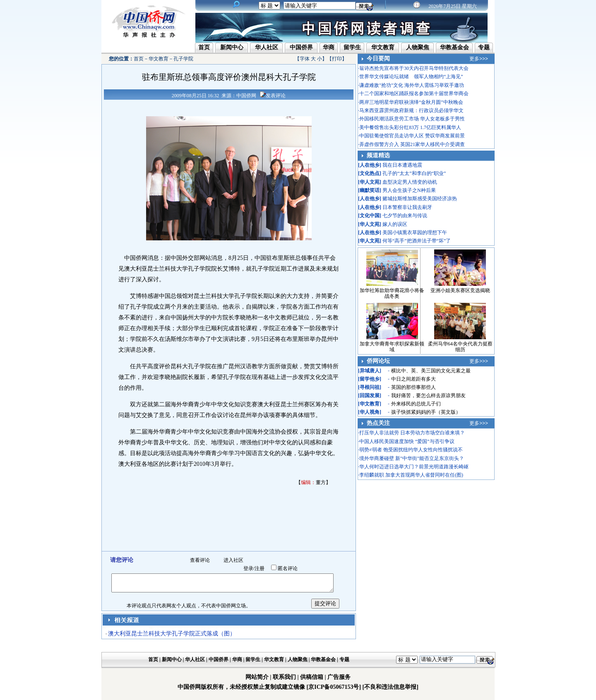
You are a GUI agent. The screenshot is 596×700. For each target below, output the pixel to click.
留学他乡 (370, 379)
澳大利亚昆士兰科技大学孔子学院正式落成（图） (172, 633)
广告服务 (339, 677)
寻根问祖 (370, 387)
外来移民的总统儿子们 (416, 404)
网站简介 (257, 677)
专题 (484, 47)
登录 (248, 568)
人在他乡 (370, 165)
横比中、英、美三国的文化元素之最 (431, 371)
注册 (259, 568)
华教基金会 (454, 47)
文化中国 (370, 215)
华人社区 (266, 47)
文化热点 (370, 173)
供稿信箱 (311, 677)
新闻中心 (231, 47)
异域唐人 (370, 371)
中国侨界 (301, 47)
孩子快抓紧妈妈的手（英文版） (426, 412)
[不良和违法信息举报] (390, 687)
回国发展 (370, 395)
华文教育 (382, 47)
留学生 (352, 47)
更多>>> (478, 59)
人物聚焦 (417, 47)
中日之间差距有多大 (413, 379)
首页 (204, 47)
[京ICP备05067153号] (334, 687)
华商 (328, 47)
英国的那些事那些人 (413, 387)
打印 (337, 59)
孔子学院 (183, 59)
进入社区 (233, 560)
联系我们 (284, 677)
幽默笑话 (370, 190)
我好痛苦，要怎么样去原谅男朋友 (428, 395)
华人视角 (370, 412)
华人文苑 (370, 182)
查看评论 (200, 560)
